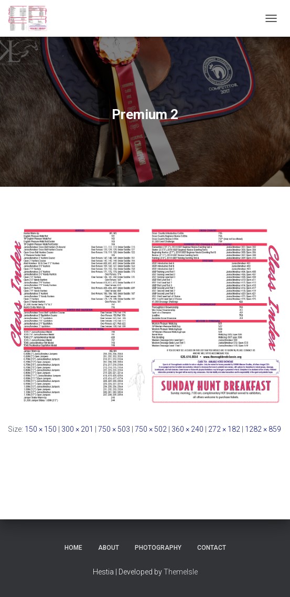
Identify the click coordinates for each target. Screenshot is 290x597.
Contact (211, 547)
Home (73, 547)
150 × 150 (41, 429)
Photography (158, 547)
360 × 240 (187, 429)
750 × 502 (151, 429)
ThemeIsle (181, 572)
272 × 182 (224, 429)
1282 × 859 (263, 429)
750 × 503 (114, 429)
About (108, 547)
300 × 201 (77, 429)
